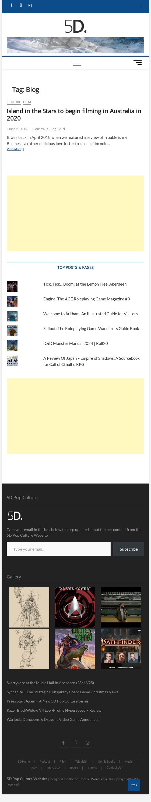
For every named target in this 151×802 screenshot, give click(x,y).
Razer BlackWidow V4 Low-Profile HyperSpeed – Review (54, 710)
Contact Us (114, 767)
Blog (53, 129)
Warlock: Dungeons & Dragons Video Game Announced (53, 719)
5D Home (24, 761)
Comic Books (106, 761)
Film (27, 102)
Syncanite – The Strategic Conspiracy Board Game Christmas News (62, 692)
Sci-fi (61, 129)
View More (20, 149)
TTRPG (92, 768)
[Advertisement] (76, 213)
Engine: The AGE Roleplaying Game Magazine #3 (86, 298)
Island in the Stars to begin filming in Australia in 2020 (74, 114)
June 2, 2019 (17, 129)
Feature (14, 102)
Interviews (53, 768)
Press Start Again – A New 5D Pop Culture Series (47, 701)
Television (81, 761)
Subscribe (129, 548)
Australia (41, 129)
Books (74, 768)
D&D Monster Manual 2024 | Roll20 (75, 343)
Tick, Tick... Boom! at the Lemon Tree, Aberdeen (85, 284)
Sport (33, 768)
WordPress (99, 779)
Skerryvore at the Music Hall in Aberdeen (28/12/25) (50, 682)
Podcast (45, 761)
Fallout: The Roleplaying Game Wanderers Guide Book (91, 328)
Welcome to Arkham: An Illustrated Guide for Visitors (90, 313)
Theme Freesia (78, 779)
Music (128, 761)
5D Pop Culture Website (27, 778)
